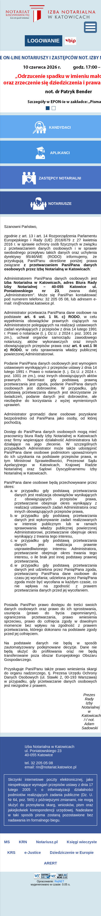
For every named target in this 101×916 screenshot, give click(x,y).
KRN (23, 842)
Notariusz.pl (47, 842)
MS (7, 842)
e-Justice (33, 852)
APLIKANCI (60, 153)
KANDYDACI (60, 127)
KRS (11, 852)
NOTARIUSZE (60, 203)
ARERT (50, 863)
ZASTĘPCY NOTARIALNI (60, 178)
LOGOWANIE (43, 41)
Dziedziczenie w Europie (72, 852)
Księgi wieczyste (82, 842)
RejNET (59, 881)
